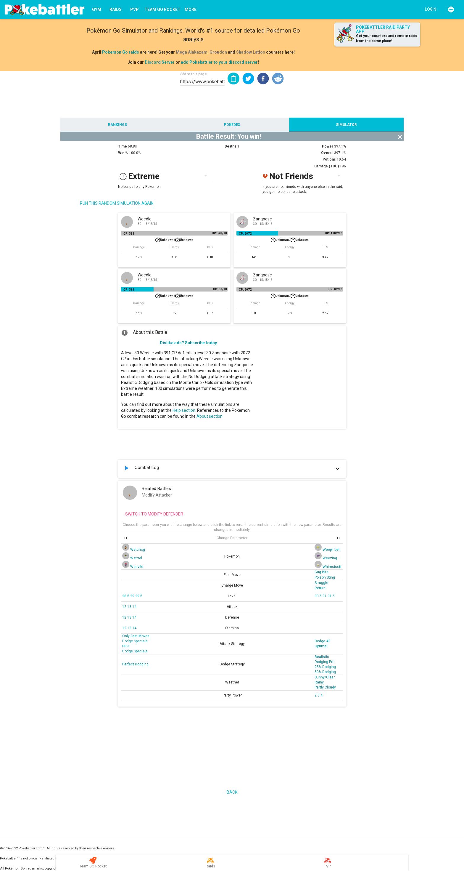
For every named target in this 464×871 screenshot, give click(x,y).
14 (134, 607)
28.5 (126, 596)
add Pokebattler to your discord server (219, 62)
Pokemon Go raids (120, 52)
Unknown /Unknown (174, 240)
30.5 (319, 596)
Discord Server (160, 62)
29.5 (138, 596)
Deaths (230, 146)
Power (327, 146)
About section (209, 416)
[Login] (429, 9)
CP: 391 (128, 233)
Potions (329, 159)
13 (129, 607)
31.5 (331, 596)
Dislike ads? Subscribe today (188, 342)
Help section (184, 410)
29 (132, 596)
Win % (123, 153)
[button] (248, 78)
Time (122, 146)
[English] (451, 9)
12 (124, 607)
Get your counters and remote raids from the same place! (386, 38)
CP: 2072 (245, 233)
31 (325, 596)
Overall (327, 153)
